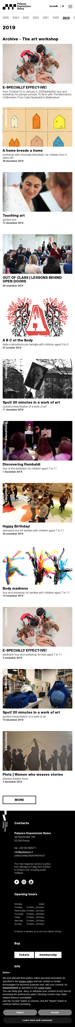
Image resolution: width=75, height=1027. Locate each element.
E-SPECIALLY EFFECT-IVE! (25, 87)
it (63, 6)
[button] (69, 6)
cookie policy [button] (44, 987)
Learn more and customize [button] (37, 1020)
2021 (46, 18)
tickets (24, 954)
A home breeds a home (23, 151)
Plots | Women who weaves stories (33, 774)
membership (48, 954)
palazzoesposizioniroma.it (29, 856)
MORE (19, 800)
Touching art (14, 215)
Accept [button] (55, 1012)
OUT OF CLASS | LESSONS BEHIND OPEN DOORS (32, 279)
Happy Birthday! (16, 526)
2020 (56, 18)
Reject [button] (20, 1012)
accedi (53, 6)
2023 (26, 18)
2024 (16, 18)
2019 (66, 17)
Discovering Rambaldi (21, 464)
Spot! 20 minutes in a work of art (31, 402)
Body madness (15, 588)
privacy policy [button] (26, 981)
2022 (36, 18)
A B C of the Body (18, 340)
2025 (6, 18)
